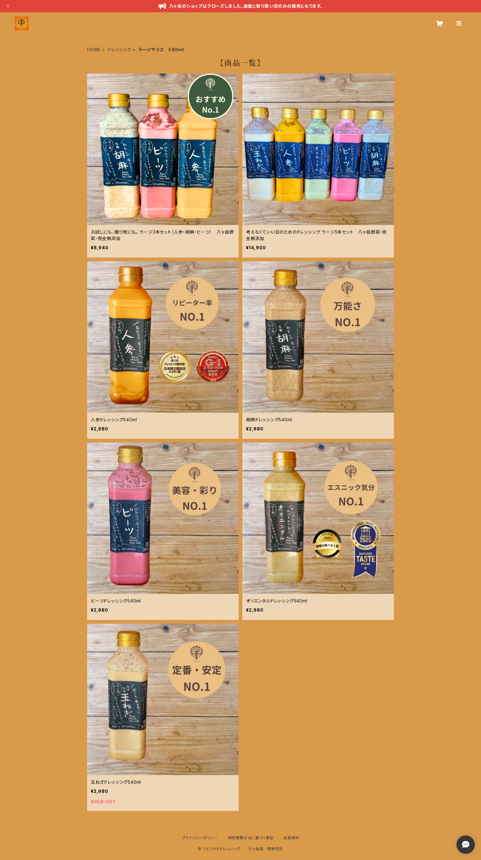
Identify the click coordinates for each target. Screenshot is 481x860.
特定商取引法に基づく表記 (251, 837)
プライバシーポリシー (200, 837)
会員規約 (291, 837)
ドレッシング (119, 49)
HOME (94, 49)
